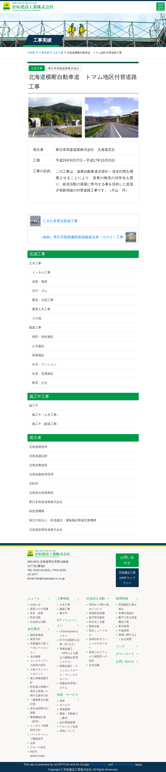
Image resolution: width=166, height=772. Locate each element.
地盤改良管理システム (69, 685)
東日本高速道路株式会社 (63, 68)
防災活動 (35, 617)
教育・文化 (39, 382)
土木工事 (36, 68)
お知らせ (35, 604)
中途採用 (123, 630)
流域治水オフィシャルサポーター (98, 643)
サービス (65, 705)
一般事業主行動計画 (39, 702)
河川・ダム (39, 290)
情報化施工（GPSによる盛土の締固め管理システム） (69, 655)
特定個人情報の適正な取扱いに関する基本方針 (39, 691)
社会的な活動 (38, 621)
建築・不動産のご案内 (69, 716)
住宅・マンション (44, 364)
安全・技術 (36, 613)
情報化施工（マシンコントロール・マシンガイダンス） (69, 672)
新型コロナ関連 (39, 608)
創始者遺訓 (36, 634)
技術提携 (65, 709)
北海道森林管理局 (41, 474)
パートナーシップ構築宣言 (39, 736)
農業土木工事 (41, 309)
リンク (120, 646)
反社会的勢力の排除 (39, 710)
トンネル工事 (41, 272)
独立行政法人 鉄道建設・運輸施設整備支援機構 (62, 520)
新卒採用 (123, 626)
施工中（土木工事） (46, 414)
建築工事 (35, 327)
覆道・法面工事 (42, 300)
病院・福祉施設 (42, 336)
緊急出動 (94, 626)
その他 (36, 318)
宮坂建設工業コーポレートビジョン (39, 648)
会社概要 (35, 656)
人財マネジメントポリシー (39, 671)
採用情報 (122, 598)
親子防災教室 (97, 617)
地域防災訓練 (97, 613)
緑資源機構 (36, 511)
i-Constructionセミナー (69, 633)
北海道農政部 (38, 465)
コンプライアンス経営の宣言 (39, 663)
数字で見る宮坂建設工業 (127, 619)
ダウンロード (125, 654)
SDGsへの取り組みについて (99, 606)
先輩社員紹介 (126, 613)
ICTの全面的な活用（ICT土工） (69, 642)
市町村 (33, 483)
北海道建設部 (38, 456)
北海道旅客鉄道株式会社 (46, 529)
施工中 (33, 405)
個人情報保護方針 (39, 680)
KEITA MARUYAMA (37, 754)
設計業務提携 (67, 722)
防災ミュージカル (98, 632)
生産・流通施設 (42, 373)
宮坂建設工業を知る (127, 606)
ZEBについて (67, 730)
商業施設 (38, 355)
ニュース (33, 598)
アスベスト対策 (69, 726)
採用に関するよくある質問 (127, 637)
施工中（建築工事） (46, 424)
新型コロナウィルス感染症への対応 (98, 656)
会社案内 (33, 629)
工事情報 (63, 598)
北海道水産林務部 (41, 492)
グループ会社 (38, 747)
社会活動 (94, 665)
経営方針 (35, 639)
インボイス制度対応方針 (39, 728)
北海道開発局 (38, 447)
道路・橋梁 (39, 281)
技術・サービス (67, 694)
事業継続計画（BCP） (38, 719)
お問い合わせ (127, 560)
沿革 (32, 743)
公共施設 (38, 346)
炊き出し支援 (97, 621)
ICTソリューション (67, 622)
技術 (62, 700)
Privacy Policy (99, 764)
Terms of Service (124, 764)
